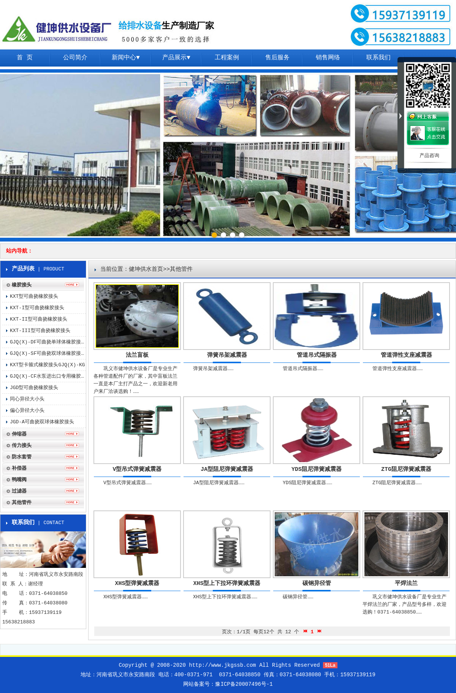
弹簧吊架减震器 (227, 355)
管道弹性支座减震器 (406, 355)
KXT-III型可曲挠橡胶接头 (40, 331)
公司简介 (75, 57)
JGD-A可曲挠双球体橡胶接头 (42, 422)
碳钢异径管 (316, 583)
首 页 (25, 57)
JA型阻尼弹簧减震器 (227, 469)
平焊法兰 (406, 583)
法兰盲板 (137, 355)
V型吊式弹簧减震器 (137, 469)
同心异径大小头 (27, 399)
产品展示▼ (176, 57)
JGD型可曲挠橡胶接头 (34, 388)
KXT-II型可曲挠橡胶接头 (38, 319)
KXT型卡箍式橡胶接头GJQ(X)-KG (47, 365)
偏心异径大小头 (27, 410)
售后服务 (277, 57)
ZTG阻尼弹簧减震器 (406, 469)
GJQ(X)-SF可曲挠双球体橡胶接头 (48, 353)
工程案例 (227, 57)
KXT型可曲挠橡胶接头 (34, 296)
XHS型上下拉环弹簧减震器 (226, 583)
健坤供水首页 (146, 269)
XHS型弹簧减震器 (137, 583)
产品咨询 (429, 156)
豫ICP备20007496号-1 (243, 684)
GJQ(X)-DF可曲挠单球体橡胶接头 (48, 342)
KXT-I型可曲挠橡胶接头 (37, 308)
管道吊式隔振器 (317, 355)
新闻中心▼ (126, 57)
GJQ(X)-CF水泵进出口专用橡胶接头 (48, 376)
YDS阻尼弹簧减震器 (316, 469)
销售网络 (328, 57)
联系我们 (378, 57)
